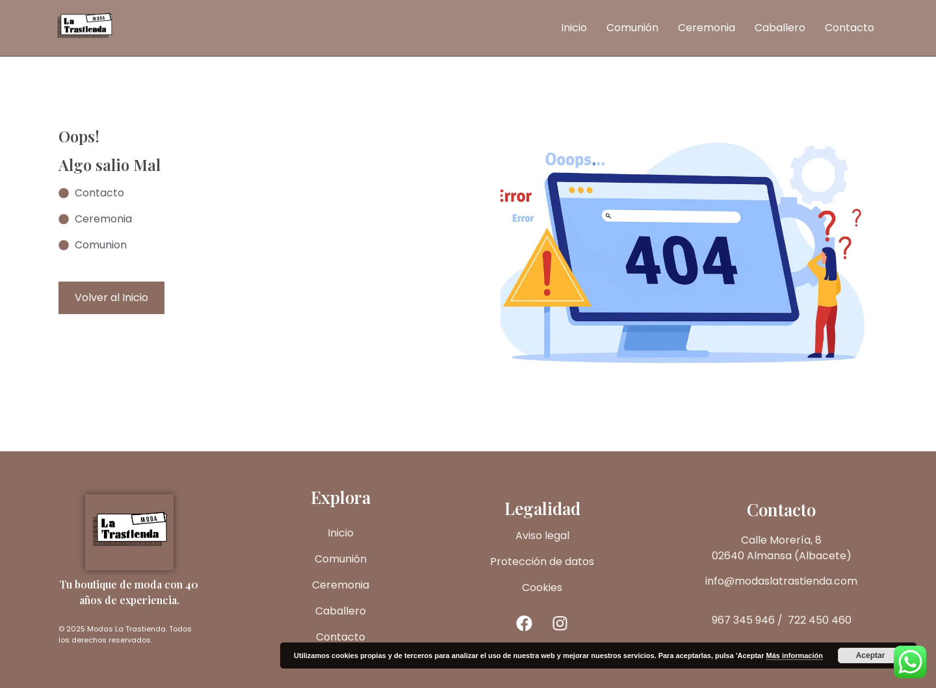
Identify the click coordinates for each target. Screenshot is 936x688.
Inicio (574, 27)
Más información (794, 655)
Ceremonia (706, 27)
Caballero (780, 27)
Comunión (632, 27)
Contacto (849, 27)
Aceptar (870, 655)
